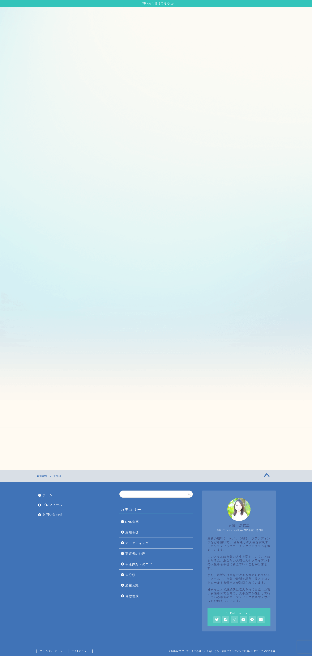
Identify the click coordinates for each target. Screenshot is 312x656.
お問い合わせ (98, 12)
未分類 (130, 575)
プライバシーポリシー (52, 651)
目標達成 (132, 596)
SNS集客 (132, 521)
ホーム (46, 12)
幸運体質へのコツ (138, 564)
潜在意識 (132, 585)
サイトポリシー (80, 651)
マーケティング (137, 543)
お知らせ (132, 532)
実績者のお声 (135, 553)
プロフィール (70, 12)
